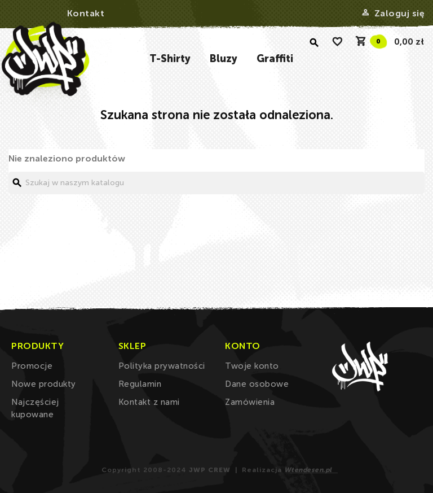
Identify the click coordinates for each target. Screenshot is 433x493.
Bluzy (223, 59)
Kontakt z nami (149, 402)
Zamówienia (250, 402)
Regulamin (140, 384)
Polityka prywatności (161, 366)
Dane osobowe (257, 384)
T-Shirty (170, 59)
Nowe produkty (43, 384)
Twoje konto (252, 366)
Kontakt (86, 13)
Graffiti (275, 59)
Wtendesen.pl (308, 470)
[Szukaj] (216, 183)
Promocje (31, 366)
